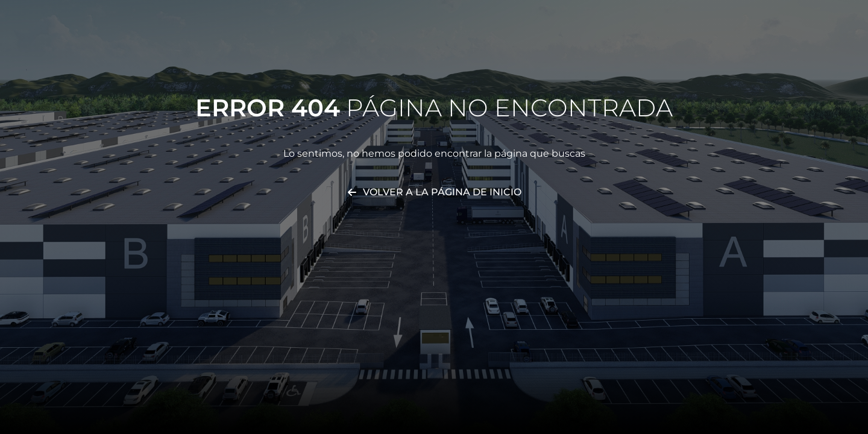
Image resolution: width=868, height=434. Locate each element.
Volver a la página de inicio (442, 192)
